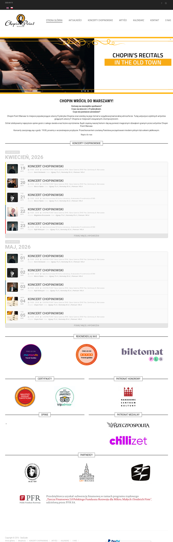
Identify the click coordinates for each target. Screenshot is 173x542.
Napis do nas (86, 134)
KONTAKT (154, 20)
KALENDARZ (138, 20)
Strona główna (54, 20)
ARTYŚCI (123, 20)
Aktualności (75, 20)
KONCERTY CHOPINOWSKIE (100, 20)
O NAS (75, 541)
